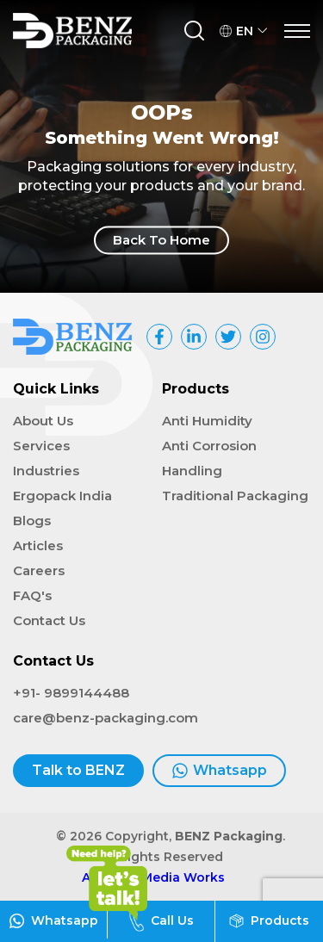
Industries (46, 470)
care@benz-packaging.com (105, 718)
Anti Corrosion (209, 445)
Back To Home (161, 240)
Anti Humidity (207, 420)
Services (41, 445)
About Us (43, 420)
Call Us (161, 920)
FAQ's (32, 595)
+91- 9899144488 (71, 693)
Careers (39, 570)
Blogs (32, 520)
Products (269, 921)
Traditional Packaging (235, 495)
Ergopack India (62, 495)
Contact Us (49, 620)
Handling (192, 470)
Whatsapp (219, 770)
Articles (38, 545)
